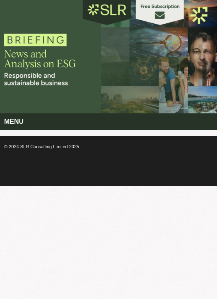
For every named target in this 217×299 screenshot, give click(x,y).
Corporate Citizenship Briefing (50, 52)
